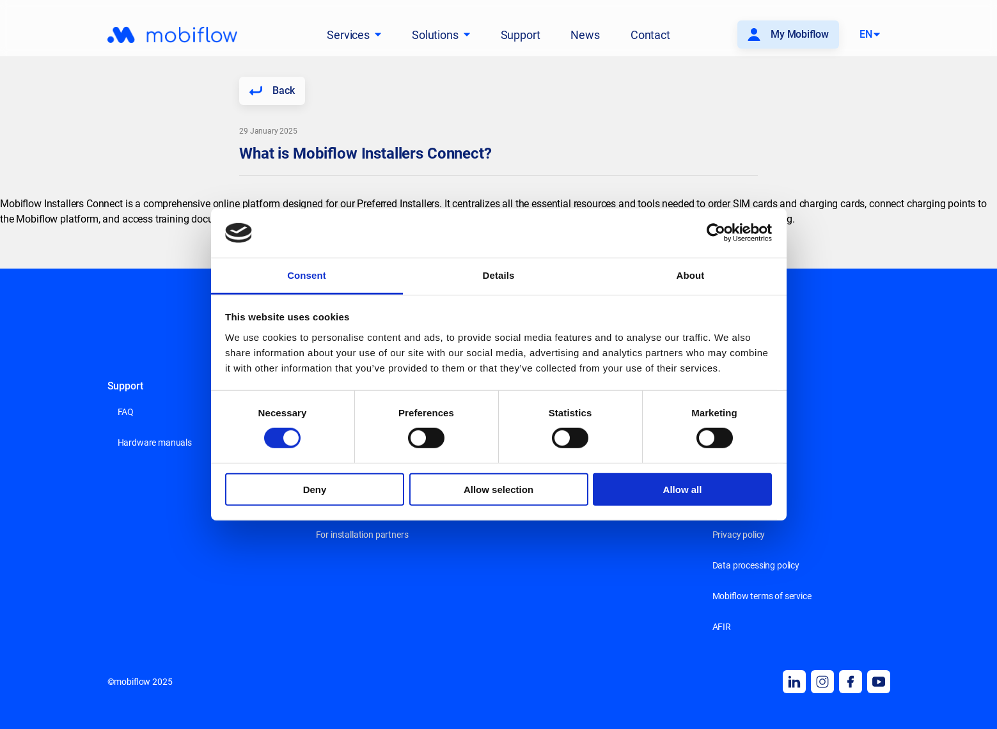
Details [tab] (499, 275)
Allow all (682, 488)
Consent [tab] (306, 275)
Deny (315, 488)
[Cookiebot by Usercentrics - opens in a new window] (716, 232)
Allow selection (498, 488)
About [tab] (691, 275)
